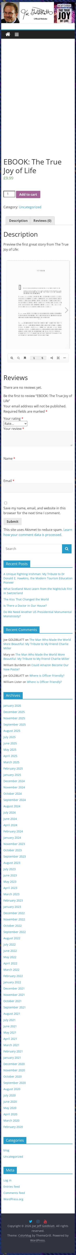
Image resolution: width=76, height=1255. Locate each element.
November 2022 (14, 919)
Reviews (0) (42, 220)
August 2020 (11, 1089)
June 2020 (10, 1102)
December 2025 (14, 712)
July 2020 (9, 1095)
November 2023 (14, 844)
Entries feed (11, 1186)
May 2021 (9, 1032)
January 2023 (12, 907)
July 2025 (9, 737)
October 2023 (12, 850)
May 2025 (9, 749)
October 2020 (12, 1076)
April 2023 (10, 888)
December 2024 (14, 781)
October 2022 (12, 926)
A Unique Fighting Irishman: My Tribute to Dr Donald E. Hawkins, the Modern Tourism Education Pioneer (38, 578)
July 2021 (9, 1020)
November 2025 (14, 718)
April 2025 (10, 756)
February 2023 (13, 900)
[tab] (18, 220)
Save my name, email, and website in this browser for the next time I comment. (34, 510)
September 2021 (14, 1007)
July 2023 (9, 869)
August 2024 (11, 806)
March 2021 (11, 1045)
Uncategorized (30, 207)
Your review (13, 428)
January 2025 (12, 775)
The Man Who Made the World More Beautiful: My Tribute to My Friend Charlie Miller (37, 644)
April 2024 (10, 825)
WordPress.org (13, 1199)
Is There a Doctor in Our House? (25, 606)
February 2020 (13, 1127)
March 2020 (11, 1120)
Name (9, 458)
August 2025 (11, 731)
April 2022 (10, 963)
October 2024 (12, 794)
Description (18, 220)
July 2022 (9, 944)
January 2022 (12, 982)
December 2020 (14, 1064)
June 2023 (10, 875)
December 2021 (14, 988)
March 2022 (11, 970)
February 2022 (13, 976)
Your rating (13, 418)
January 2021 (12, 1058)
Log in (7, 1180)
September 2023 (14, 856)
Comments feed (14, 1193)
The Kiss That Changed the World (26, 599)
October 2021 (12, 1001)
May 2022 (9, 957)
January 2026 (12, 705)
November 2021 (14, 995)
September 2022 (14, 932)
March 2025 (11, 762)
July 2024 (9, 812)
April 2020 (10, 1114)
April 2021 (10, 1039)
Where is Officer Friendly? (46, 675)
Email (8, 481)
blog (6, 1150)
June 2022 (10, 951)
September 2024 (14, 800)
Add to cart (28, 194)
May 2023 (9, 882)
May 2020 (9, 1108)
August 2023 (11, 863)
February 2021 (13, 1051)
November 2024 (14, 787)
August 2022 (11, 938)
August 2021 (11, 1014)
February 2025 (13, 768)
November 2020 (14, 1070)
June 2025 (10, 743)
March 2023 (11, 894)
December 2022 (14, 913)
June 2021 (10, 1026)
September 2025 (14, 724)
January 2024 (12, 838)
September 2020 (14, 1083)
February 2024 (13, 831)
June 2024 (10, 819)
